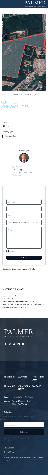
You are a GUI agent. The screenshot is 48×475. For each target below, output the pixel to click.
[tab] (13, 289)
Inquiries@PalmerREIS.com (22, 397)
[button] (11, 4)
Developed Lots (10, 136)
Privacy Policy (9, 447)
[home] (35, 4)
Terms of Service (9, 452)
